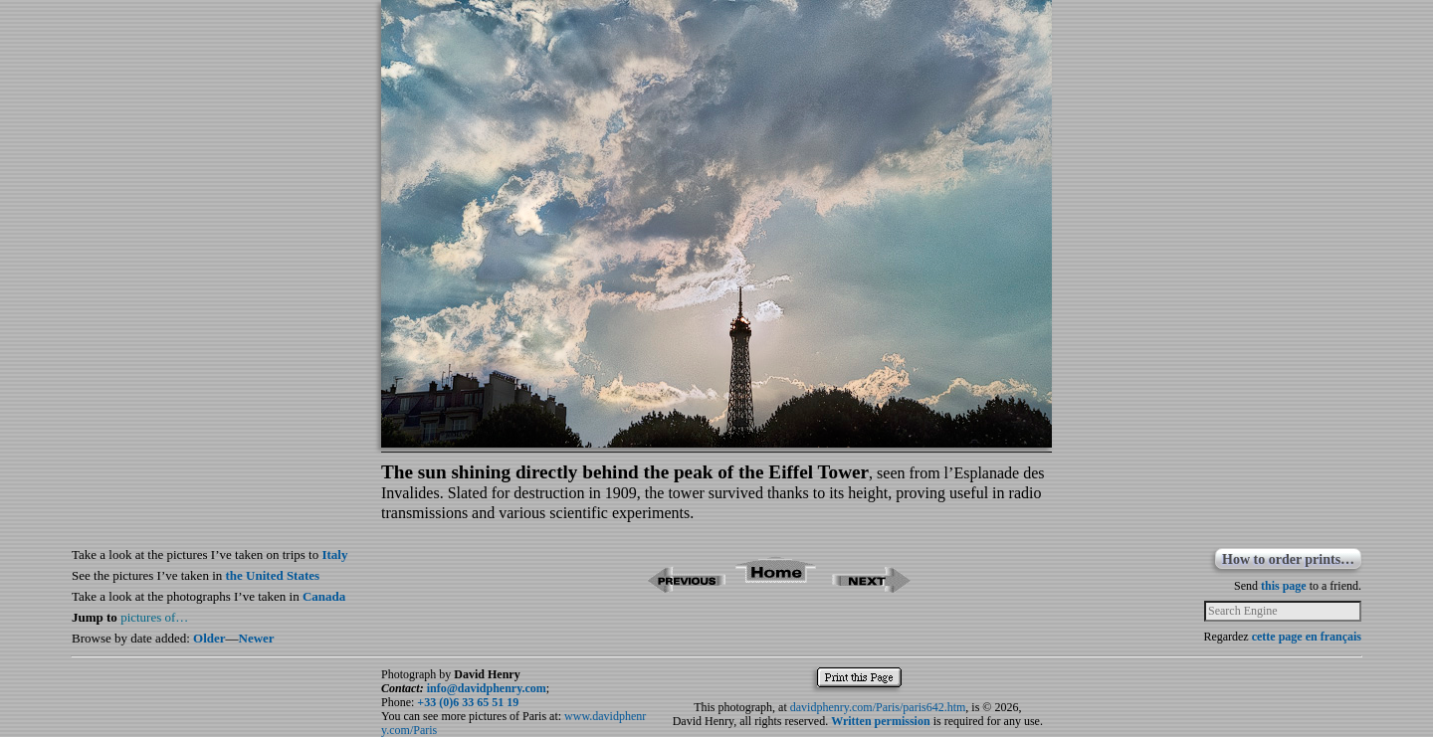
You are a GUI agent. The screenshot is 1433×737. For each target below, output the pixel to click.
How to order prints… (1288, 559)
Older (209, 638)
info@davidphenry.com (486, 688)
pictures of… (154, 617)
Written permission (880, 721)
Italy (334, 554)
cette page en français (1306, 637)
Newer (257, 638)
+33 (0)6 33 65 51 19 (467, 702)
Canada (324, 596)
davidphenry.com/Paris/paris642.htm (878, 707)
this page (1284, 586)
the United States (273, 575)
